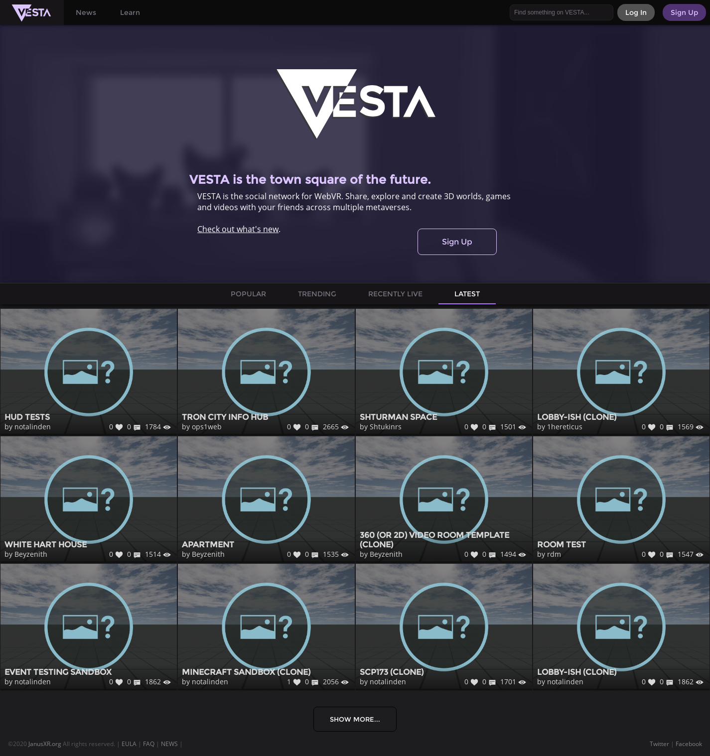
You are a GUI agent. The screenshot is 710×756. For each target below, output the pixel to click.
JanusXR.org (44, 744)
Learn (130, 12)
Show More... (355, 719)
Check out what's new (238, 229)
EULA (129, 744)
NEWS (169, 744)
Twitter (659, 744)
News (86, 12)
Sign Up (457, 242)
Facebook (689, 744)
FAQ (148, 744)
